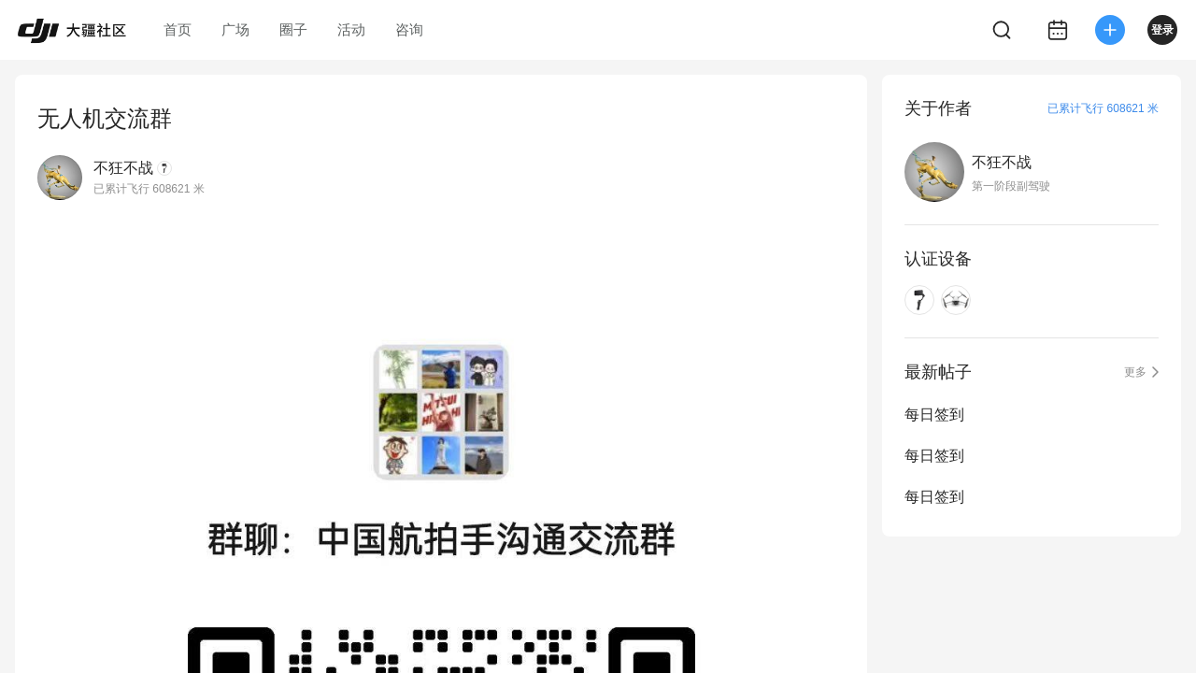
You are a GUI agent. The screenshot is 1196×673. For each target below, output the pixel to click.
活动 (351, 29)
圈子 (293, 29)
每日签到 (934, 414)
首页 (178, 29)
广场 (235, 29)
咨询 (409, 29)
